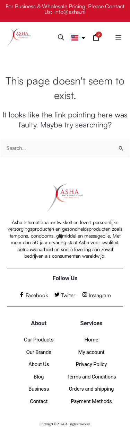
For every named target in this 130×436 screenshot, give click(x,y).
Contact (38, 401)
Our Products (38, 340)
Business (38, 389)
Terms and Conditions (91, 377)
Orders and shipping (91, 389)
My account (91, 352)
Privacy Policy (91, 364)
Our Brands (38, 352)
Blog (39, 377)
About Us (38, 364)
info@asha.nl (70, 11)
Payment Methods (91, 401)
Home (91, 340)
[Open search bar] (61, 37)
